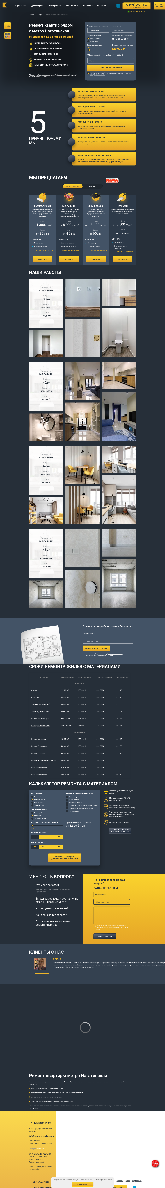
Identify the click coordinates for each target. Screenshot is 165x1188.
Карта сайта (137, 1181)
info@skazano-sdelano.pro (41, 1136)
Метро (40, 14)
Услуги (92, 186)
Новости (120, 1181)
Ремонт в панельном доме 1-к (43, 760)
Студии (34, 690)
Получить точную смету (110, 68)
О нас (128, 1181)
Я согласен (82, 1184)
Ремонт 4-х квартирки (40, 719)
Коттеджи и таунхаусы (40, 726)
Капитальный (69, 206)
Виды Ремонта (72, 186)
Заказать (42, 259)
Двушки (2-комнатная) (40, 704)
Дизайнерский (95, 206)
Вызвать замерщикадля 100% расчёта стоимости (64, 858)
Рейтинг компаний (36, 1162)
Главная (31, 14)
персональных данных (116, 73)
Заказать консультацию (96, 648)
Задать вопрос (105, 936)
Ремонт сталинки (38, 753)
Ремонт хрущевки (38, 739)
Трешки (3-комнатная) (40, 711)
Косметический (42, 206)
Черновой (123, 206)
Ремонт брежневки (39, 746)
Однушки (35, 697)
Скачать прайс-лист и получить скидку (119, 830)
